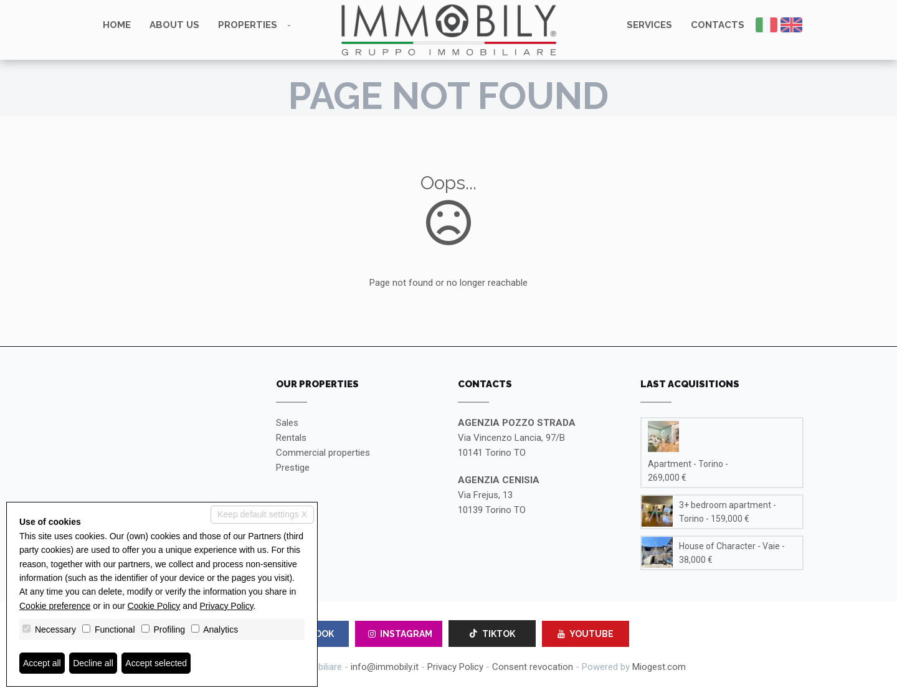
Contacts (717, 25)
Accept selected (156, 663)
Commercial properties (323, 452)
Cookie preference (54, 606)
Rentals (291, 437)
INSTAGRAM (400, 634)
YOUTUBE (586, 634)
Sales (287, 422)
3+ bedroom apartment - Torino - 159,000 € (727, 512)
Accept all (42, 663)
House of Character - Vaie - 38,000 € (732, 553)
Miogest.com (659, 666)
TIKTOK (492, 634)
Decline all (93, 663)
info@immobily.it (385, 666)
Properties (247, 25)
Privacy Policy (455, 666)
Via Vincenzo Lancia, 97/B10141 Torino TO (517, 437)
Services (649, 25)
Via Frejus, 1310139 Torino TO (498, 495)
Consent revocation (532, 666)
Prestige (293, 467)
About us (174, 25)
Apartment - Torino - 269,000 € (688, 471)
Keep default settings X (262, 514)
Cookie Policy (154, 606)
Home (117, 25)
